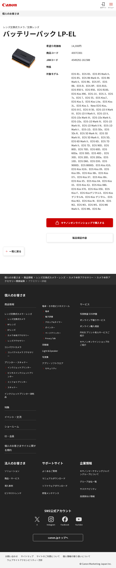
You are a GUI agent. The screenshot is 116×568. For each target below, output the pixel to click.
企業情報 (86, 463)
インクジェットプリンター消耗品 (19, 395)
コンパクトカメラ (13, 347)
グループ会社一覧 (88, 481)
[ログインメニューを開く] (103, 5)
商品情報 (28, 277)
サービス (85, 304)
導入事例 (9, 485)
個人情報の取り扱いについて (76, 556)
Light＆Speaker (50, 350)
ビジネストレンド (13, 493)
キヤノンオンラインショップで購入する (82, 223)
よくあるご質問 (49, 471)
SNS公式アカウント (57, 511)
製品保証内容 (79, 238)
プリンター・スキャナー (16, 362)
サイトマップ (27, 556)
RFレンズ (12, 324)
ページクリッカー (53, 332)
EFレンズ (12, 329)
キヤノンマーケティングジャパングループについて (94, 472)
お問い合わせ (11, 556)
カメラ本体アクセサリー (81, 277)
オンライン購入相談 (89, 326)
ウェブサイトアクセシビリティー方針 (25, 560)
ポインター (50, 327)
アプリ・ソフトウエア (52, 363)
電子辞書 (49, 316)
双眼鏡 (45, 344)
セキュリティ (51, 368)
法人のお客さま (15, 463)
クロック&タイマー (53, 322)
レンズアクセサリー (16, 340)
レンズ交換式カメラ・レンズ (50, 277)
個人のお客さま (10, 13)
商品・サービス (12, 478)
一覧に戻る (15, 251)
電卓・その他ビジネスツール (56, 306)
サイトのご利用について (48, 556)
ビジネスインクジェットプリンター (20, 374)
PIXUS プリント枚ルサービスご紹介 (95, 334)
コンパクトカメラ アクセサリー (20, 354)
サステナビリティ (88, 488)
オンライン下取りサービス (92, 320)
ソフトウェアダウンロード (55, 485)
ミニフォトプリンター (17, 381)
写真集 (45, 357)
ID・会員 (9, 436)
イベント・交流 (13, 417)
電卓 (47, 311)
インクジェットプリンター (19, 367)
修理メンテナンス (50, 493)
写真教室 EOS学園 (88, 313)
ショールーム (12, 426)
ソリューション (12, 471)
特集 (7, 407)
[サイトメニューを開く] (111, 5)
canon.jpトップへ (58, 537)
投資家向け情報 (87, 496)
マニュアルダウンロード (53, 478)
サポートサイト (52, 463)
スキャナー (12, 387)
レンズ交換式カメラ (16, 319)
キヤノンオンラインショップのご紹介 (94, 343)
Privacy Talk (50, 338)
